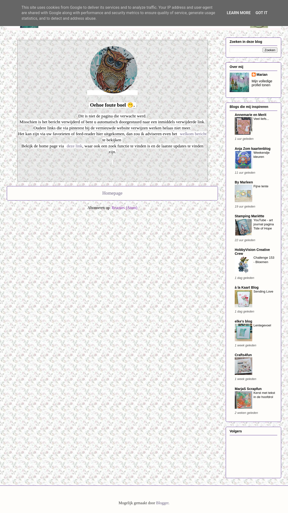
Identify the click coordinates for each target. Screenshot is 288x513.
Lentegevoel (262, 325)
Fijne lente (260, 186)
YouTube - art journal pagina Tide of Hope (263, 224)
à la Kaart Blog (247, 287)
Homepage (112, 193)
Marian (262, 74)
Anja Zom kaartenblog (252, 149)
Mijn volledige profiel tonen (262, 83)
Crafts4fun (243, 355)
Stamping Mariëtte (249, 216)
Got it (261, 12)
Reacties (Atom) (124, 208)
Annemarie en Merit (250, 115)
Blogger (162, 503)
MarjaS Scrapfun (248, 389)
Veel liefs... (261, 119)
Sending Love (263, 291)
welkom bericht (193, 133)
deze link (74, 145)
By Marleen (244, 182)
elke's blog (243, 321)
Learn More (239, 12)
